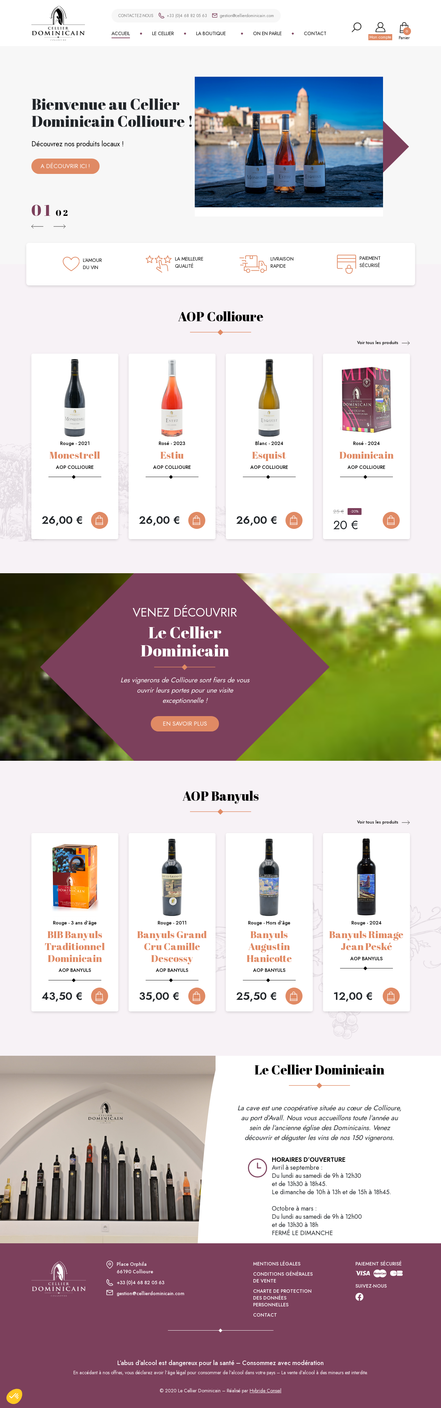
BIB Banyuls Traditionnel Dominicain (75, 946)
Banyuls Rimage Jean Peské (366, 940)
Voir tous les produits (383, 342)
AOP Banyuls (75, 970)
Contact (315, 33)
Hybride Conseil (265, 1398)
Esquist (269, 454)
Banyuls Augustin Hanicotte (269, 946)
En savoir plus (185, 724)
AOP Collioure (75, 467)
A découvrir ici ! (65, 166)
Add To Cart (99, 520)
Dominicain (366, 454)
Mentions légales (276, 1271)
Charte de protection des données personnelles (282, 1305)
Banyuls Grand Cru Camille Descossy (172, 946)
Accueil (121, 33)
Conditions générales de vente (283, 1284)
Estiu (172, 454)
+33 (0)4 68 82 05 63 (187, 16)
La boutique (211, 33)
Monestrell (74, 454)
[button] (37, 226)
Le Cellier (163, 33)
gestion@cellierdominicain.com (247, 16)
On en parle (267, 33)
